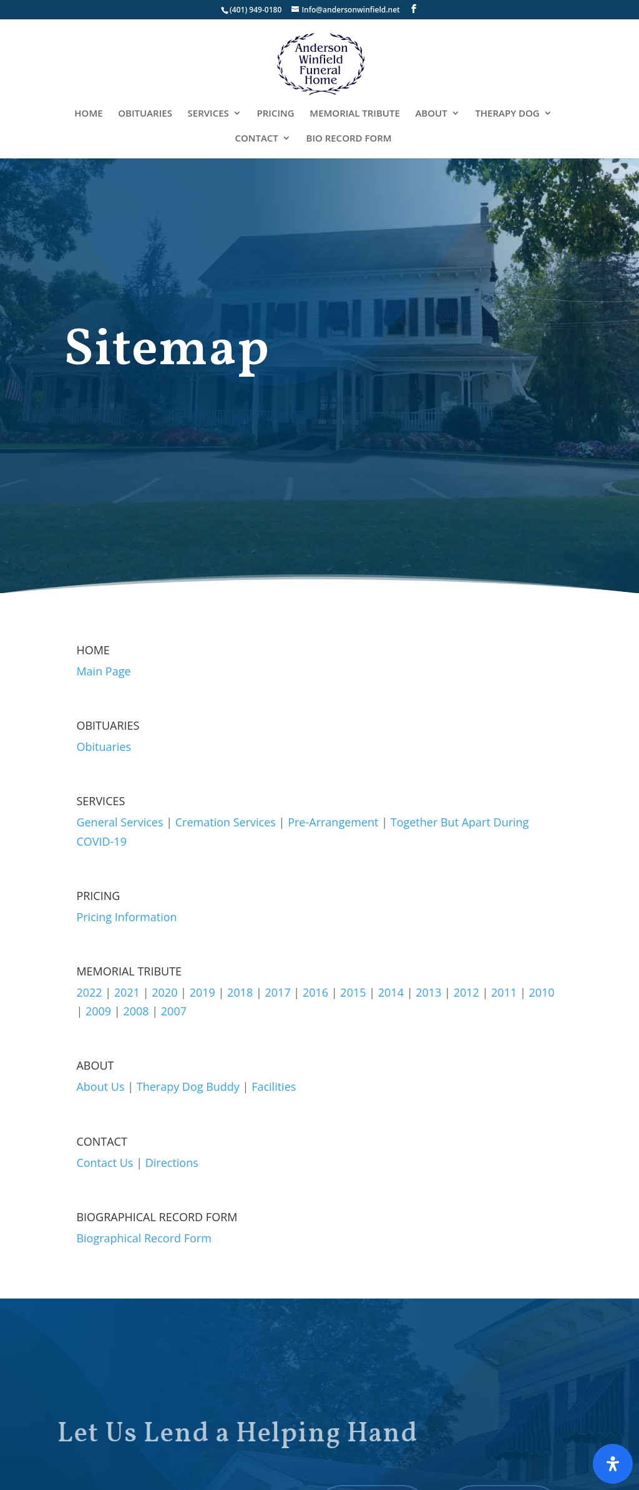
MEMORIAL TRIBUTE (354, 114)
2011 (504, 992)
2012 (466, 992)
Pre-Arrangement (333, 822)
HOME (88, 114)
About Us (100, 1086)
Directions (171, 1162)
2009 (98, 1011)
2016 (315, 992)
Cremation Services (225, 822)
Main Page (103, 671)
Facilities (273, 1086)
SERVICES (208, 114)
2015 (353, 992)
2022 (89, 992)
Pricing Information (126, 916)
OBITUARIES (145, 114)
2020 (164, 992)
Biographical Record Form (143, 1238)
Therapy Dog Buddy (188, 1086)
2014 (391, 992)
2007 (174, 1011)
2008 (136, 1011)
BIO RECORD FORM (349, 138)
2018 (240, 992)
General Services (119, 822)
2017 (278, 992)
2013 (428, 992)
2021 (127, 992)
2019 (202, 992)
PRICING (276, 114)
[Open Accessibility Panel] (613, 1464)
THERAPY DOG (507, 114)
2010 (541, 992)
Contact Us (104, 1162)
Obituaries (103, 746)
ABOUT (431, 114)
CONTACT (256, 138)
